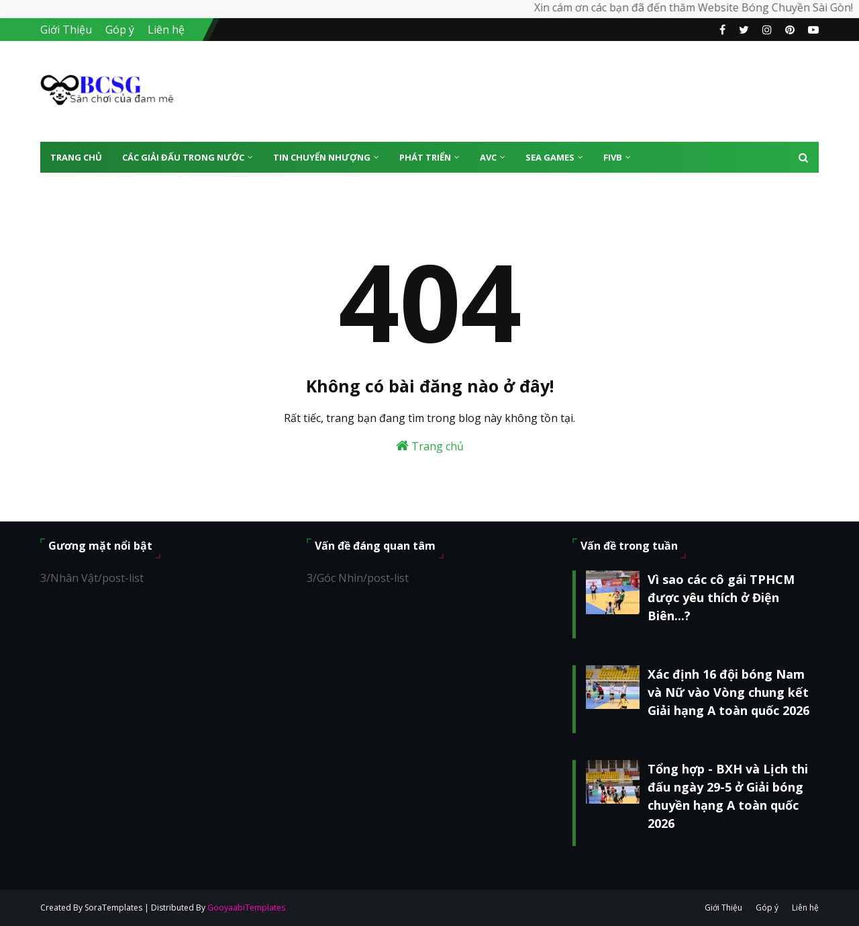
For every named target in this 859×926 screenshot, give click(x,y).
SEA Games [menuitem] (549, 157)
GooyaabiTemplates (246, 907)
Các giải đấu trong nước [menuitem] (183, 157)
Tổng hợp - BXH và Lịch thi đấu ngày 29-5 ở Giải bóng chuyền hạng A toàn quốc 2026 (728, 796)
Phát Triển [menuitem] (425, 157)
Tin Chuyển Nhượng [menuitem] (321, 157)
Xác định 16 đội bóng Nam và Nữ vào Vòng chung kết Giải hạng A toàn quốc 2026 (728, 692)
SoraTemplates (113, 907)
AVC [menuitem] (488, 157)
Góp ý (119, 29)
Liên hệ (166, 29)
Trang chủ (430, 446)
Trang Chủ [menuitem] (76, 157)
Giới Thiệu (66, 29)
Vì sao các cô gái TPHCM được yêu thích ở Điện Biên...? (721, 597)
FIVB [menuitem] (612, 157)
